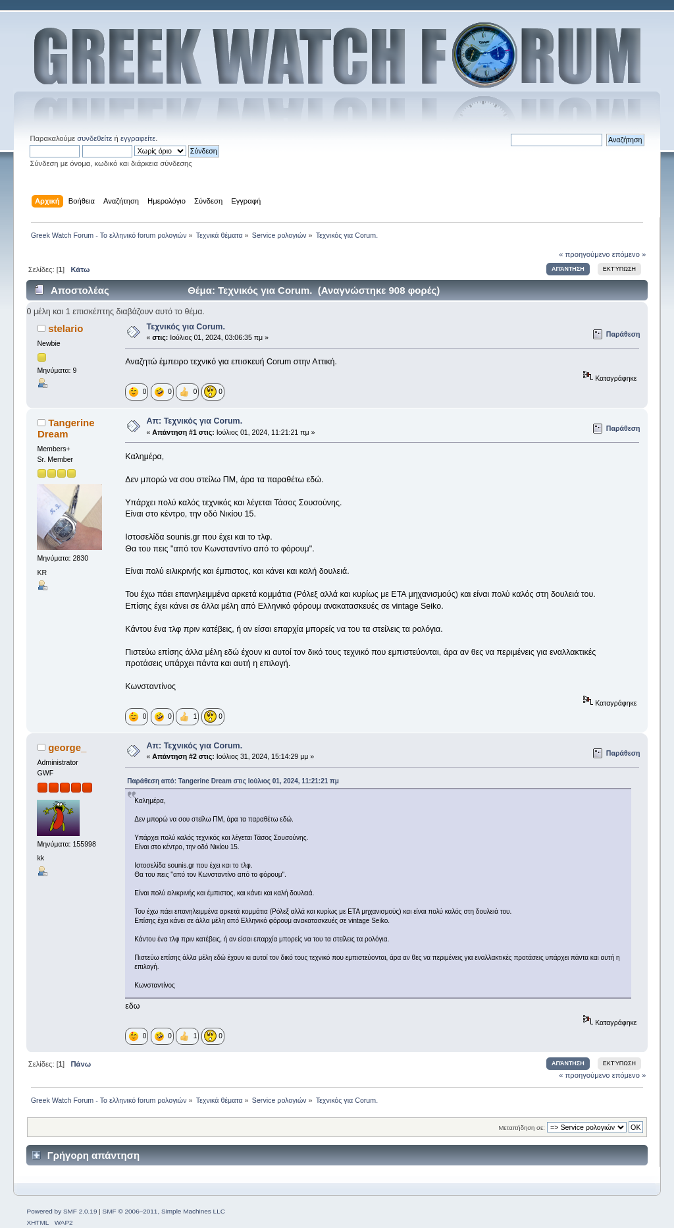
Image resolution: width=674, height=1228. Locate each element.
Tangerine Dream (66, 428)
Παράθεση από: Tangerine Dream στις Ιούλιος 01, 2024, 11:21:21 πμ (233, 781)
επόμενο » (629, 254)
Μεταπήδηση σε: (521, 1127)
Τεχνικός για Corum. (185, 326)
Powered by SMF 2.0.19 (61, 1211)
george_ (67, 747)
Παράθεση (623, 334)
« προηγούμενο (584, 254)
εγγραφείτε (137, 138)
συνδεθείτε (94, 138)
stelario (65, 328)
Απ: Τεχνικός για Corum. (194, 421)
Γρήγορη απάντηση (93, 1155)
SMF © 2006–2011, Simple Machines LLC (164, 1211)
